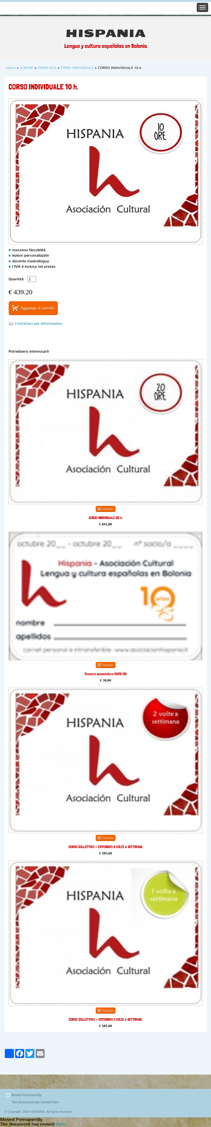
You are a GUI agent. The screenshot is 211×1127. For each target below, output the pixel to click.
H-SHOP (26, 68)
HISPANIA (105, 33)
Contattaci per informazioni (38, 323)
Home (11, 68)
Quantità (16, 279)
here (55, 1102)
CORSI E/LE (47, 68)
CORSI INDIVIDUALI (77, 68)
